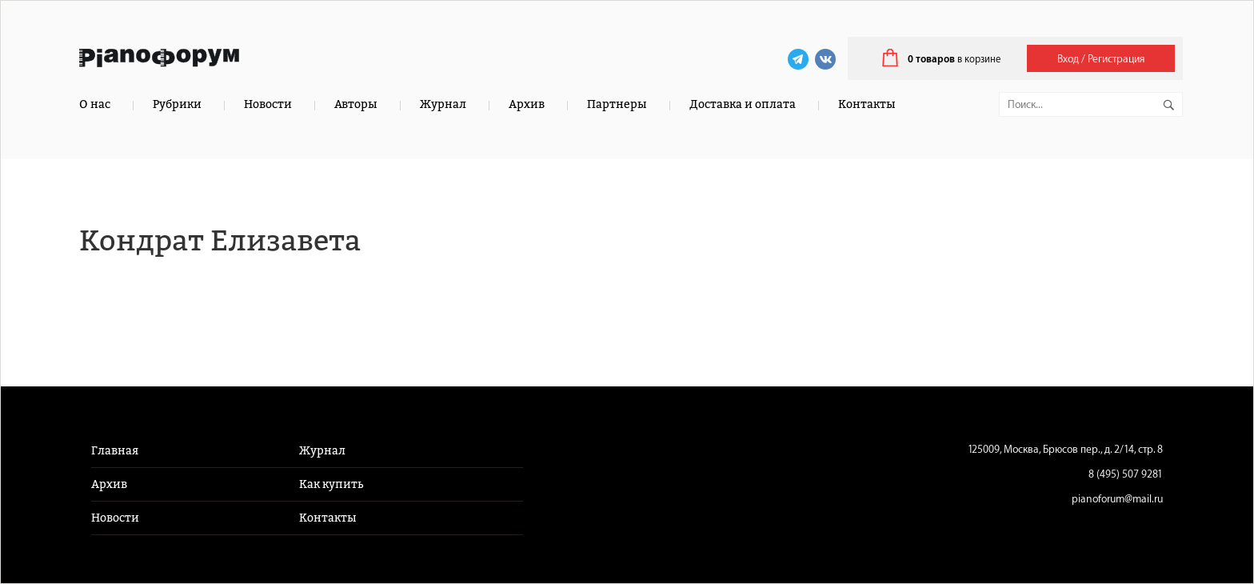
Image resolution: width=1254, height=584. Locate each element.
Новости (268, 104)
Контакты (867, 104)
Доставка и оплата (742, 104)
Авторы (355, 104)
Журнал (443, 104)
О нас (94, 104)
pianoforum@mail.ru (1117, 499)
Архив (527, 104)
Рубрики (177, 104)
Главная (114, 451)
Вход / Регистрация (1100, 59)
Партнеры (617, 104)
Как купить (331, 484)
